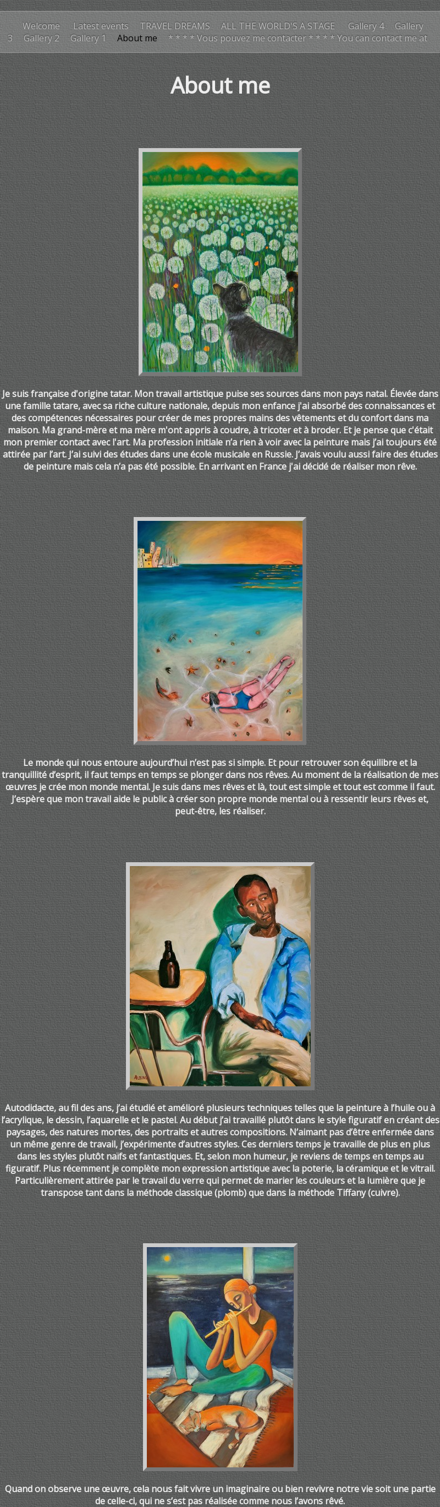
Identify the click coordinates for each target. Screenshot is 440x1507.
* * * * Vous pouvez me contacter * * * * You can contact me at (297, 38)
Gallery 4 (366, 26)
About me (137, 38)
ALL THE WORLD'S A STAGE (279, 26)
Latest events (100, 26)
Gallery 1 (88, 38)
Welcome (41, 26)
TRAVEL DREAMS (175, 26)
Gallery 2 (41, 38)
